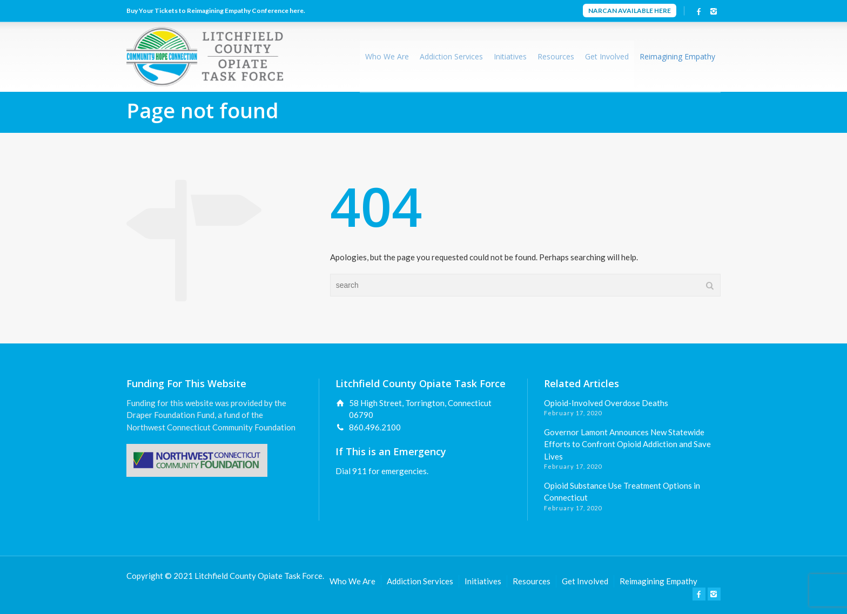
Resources (555, 56)
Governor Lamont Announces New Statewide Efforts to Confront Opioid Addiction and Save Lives (627, 444)
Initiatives (510, 56)
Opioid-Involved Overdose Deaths (606, 403)
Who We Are (387, 56)
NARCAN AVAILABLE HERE (629, 10)
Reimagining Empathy (677, 56)
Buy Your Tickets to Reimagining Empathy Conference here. (215, 10)
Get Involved (607, 56)
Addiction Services (451, 56)
